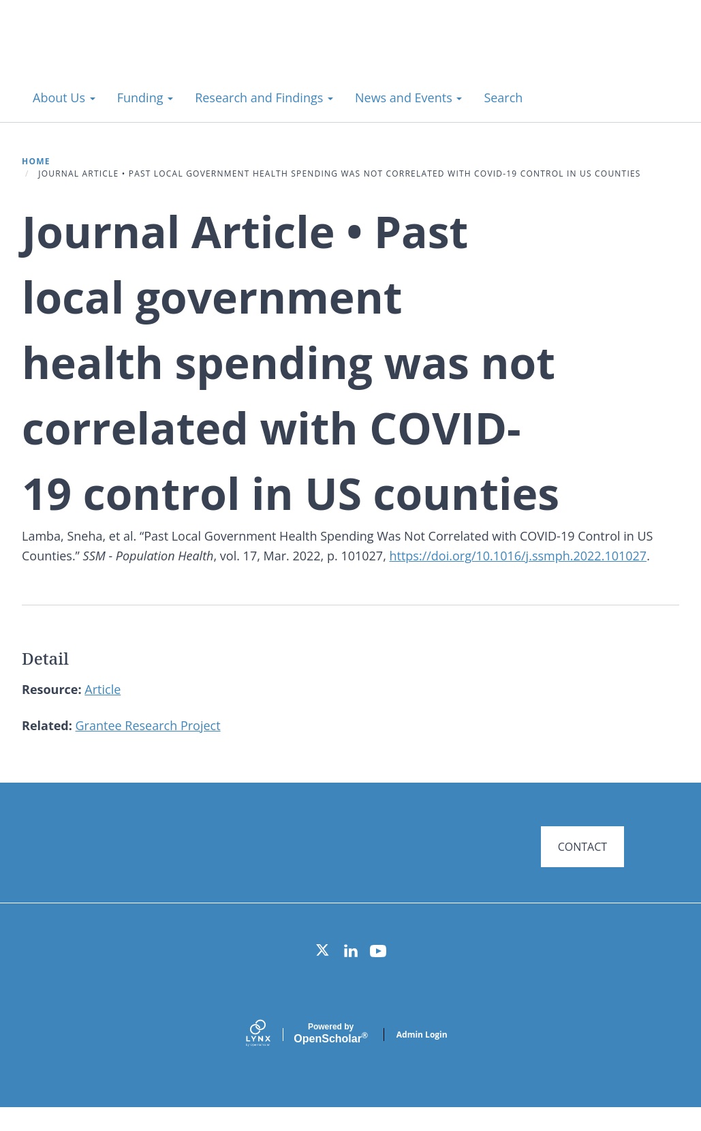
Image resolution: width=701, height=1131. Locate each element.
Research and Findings (264, 97)
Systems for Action (132, 54)
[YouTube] (378, 974)
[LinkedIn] (351, 974)
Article (102, 689)
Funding (145, 97)
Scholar (330, 1057)
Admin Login (422, 1058)
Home (36, 161)
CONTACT (582, 846)
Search (503, 97)
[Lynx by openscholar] (270, 1057)
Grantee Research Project (148, 725)
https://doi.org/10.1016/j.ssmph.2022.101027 (518, 555)
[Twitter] (323, 974)
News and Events (408, 97)
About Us (64, 97)
